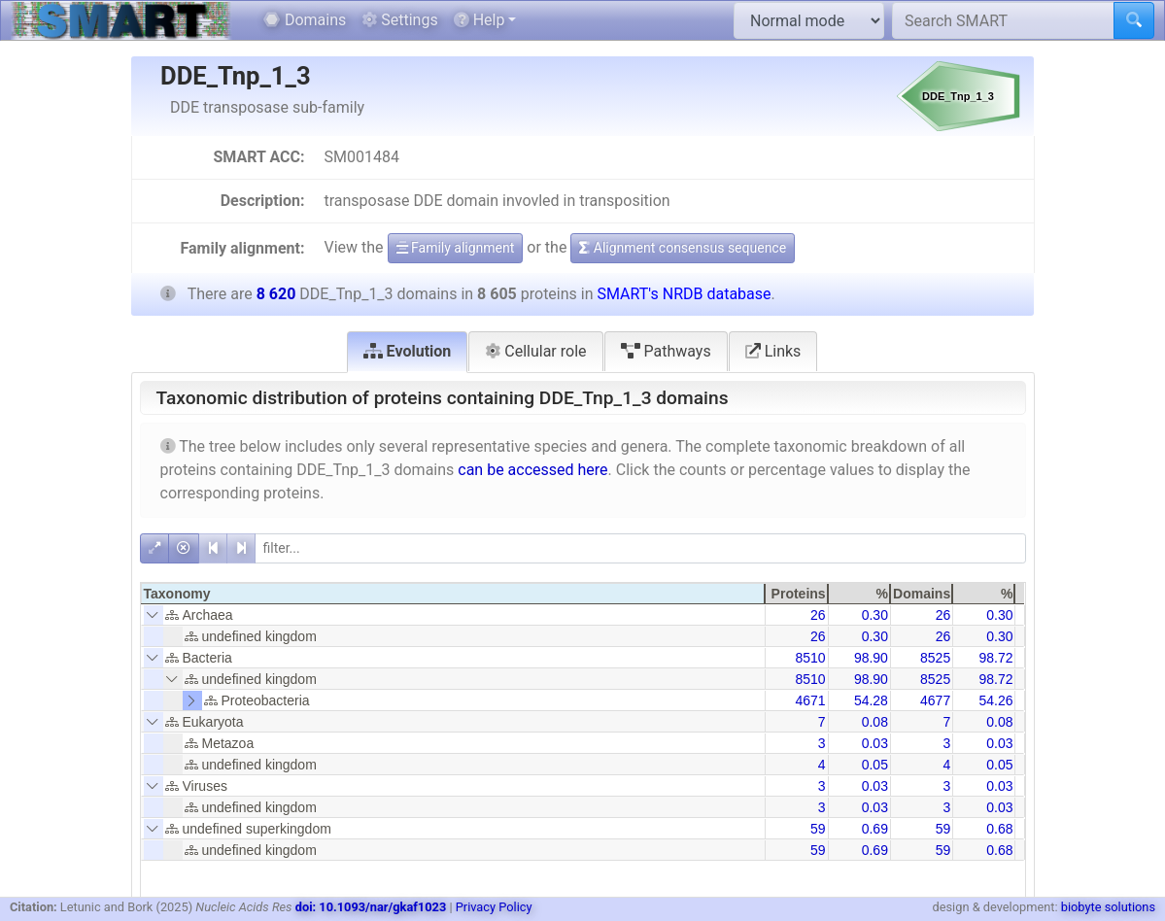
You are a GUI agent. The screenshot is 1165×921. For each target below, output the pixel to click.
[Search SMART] (1003, 20)
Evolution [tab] (407, 351)
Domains (304, 20)
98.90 (871, 657)
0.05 (875, 764)
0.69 (875, 828)
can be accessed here (532, 469)
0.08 (875, 722)
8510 (810, 657)
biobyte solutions (1108, 907)
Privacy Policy (494, 907)
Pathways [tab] (666, 351)
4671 (810, 700)
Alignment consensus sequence (682, 248)
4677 (935, 700)
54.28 (871, 700)
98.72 (995, 657)
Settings (399, 20)
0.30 (875, 615)
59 (818, 828)
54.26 (995, 700)
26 (818, 615)
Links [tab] (773, 351)
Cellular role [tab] (535, 351)
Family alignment (455, 248)
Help (479, 20)
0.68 (999, 828)
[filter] (640, 548)
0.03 (875, 743)
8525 (935, 657)
